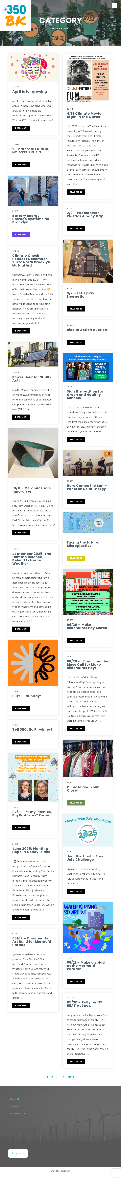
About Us (15, 1099)
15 (62, 1077)
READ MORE (21, 164)
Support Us (18, 1153)
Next (71, 1077)
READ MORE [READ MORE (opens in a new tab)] (21, 128)
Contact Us (16, 1106)
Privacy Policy (17, 1113)
